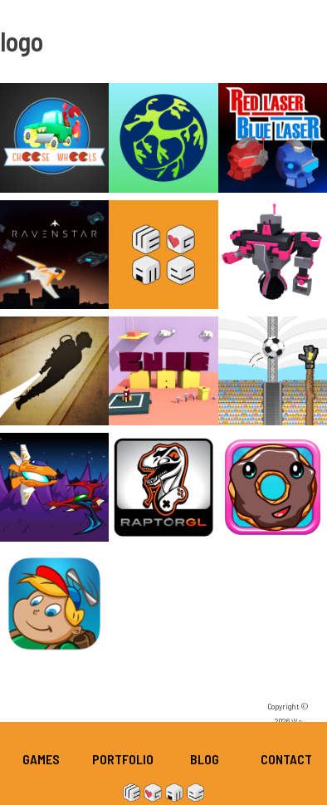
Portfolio (123, 759)
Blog (204, 759)
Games (41, 759)
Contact (286, 759)
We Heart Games (163, 792)
